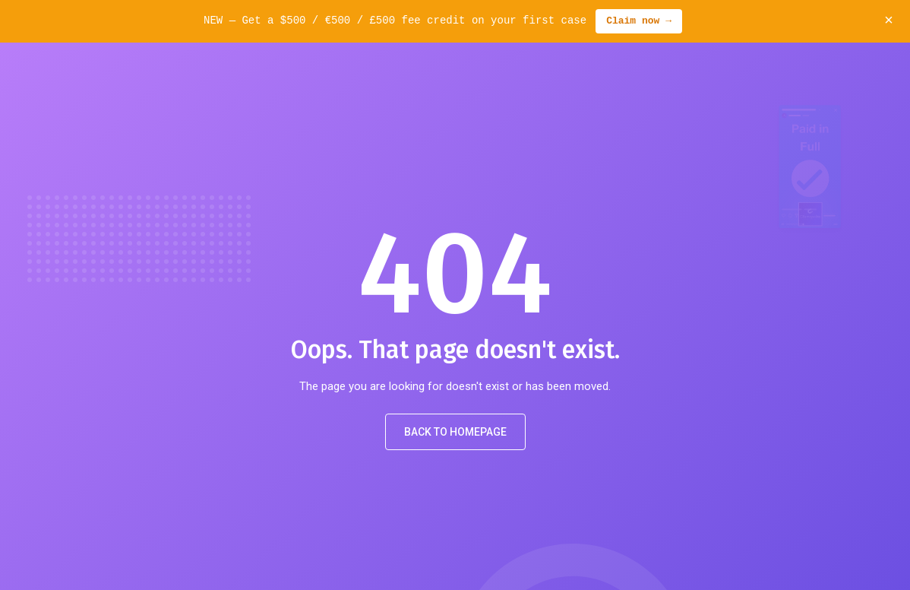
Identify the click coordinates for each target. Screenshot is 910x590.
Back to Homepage (455, 432)
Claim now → (638, 21)
